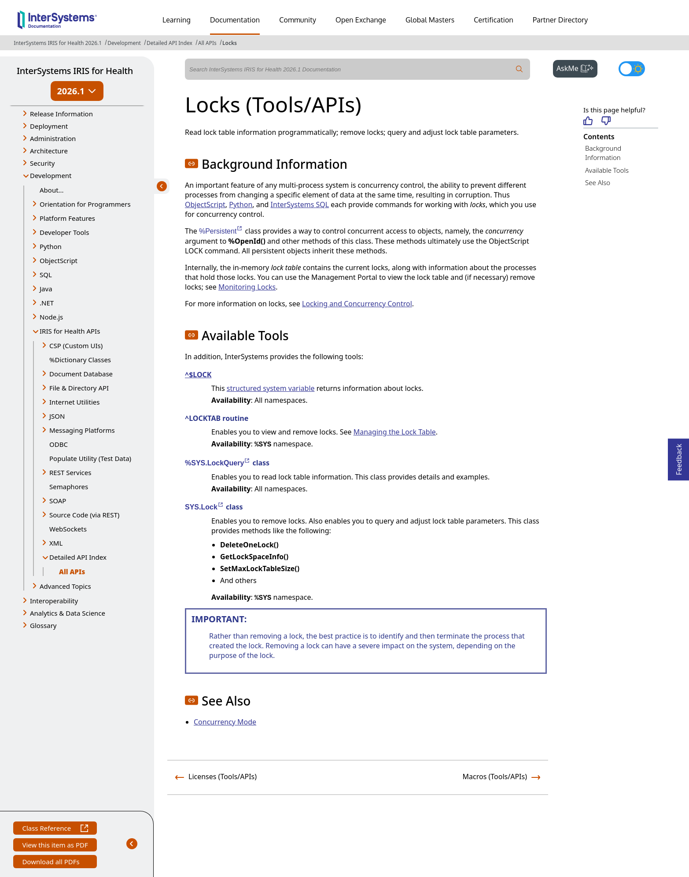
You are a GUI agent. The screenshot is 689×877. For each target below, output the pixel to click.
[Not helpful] (606, 121)
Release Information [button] (61, 113)
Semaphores (68, 486)
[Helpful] (588, 121)
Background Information (603, 153)
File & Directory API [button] (79, 387)
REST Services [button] (70, 472)
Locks (229, 43)
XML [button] (56, 543)
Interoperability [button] (54, 600)
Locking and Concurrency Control (357, 303)
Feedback (679, 456)
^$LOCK (198, 374)
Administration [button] (53, 138)
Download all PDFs (51, 862)
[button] (191, 163)
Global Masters (429, 19)
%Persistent (221, 231)
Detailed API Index (169, 43)
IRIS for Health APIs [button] (70, 331)
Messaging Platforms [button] (82, 430)
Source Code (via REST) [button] (84, 514)
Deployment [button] (49, 126)
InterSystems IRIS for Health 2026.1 (58, 43)
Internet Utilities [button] (74, 402)
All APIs (207, 43)
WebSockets (68, 528)
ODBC (58, 444)
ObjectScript (205, 204)
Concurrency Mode (225, 722)
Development (124, 43)
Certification (493, 19)
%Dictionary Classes (80, 359)
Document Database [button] (81, 373)
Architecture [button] (49, 150)
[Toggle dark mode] (632, 68)
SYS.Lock (204, 507)
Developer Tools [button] (64, 232)
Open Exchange (360, 19)
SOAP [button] (57, 500)
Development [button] (51, 175)
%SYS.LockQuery (218, 463)
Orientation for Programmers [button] (85, 204)
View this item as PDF (55, 845)
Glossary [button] (43, 625)
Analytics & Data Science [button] (67, 613)
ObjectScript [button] (58, 260)
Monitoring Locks (247, 287)
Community (297, 19)
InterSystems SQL (300, 204)
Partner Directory (560, 19)
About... (52, 190)
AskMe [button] (576, 67)
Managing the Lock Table (395, 432)
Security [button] (42, 163)
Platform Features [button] (67, 218)
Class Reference (55, 829)
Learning (176, 19)
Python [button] (51, 246)
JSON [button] (57, 416)
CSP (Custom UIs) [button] (76, 345)
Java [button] (46, 288)
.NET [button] (47, 302)
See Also (597, 182)
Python (240, 204)
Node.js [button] (51, 316)
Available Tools (607, 170)
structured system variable (271, 388)
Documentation (235, 19)
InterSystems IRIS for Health (75, 71)
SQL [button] (46, 274)
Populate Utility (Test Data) (90, 458)
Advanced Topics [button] (65, 586)
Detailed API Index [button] (78, 557)
